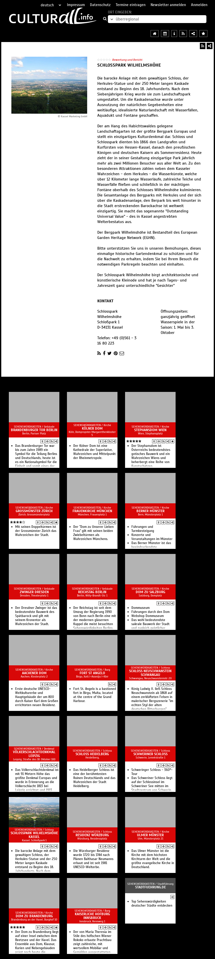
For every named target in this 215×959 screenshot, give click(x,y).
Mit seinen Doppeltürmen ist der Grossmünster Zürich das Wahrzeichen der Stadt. (35, 531)
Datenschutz (100, 5)
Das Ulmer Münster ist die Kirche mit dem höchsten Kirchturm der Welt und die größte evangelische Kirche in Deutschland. (152, 859)
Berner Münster (150, 511)
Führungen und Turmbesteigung (142, 529)
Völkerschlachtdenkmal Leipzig (34, 754)
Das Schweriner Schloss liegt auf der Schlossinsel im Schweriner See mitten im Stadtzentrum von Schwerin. (152, 784)
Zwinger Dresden (34, 592)
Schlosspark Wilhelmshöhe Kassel (34, 835)
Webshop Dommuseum (147, 616)
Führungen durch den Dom (150, 612)
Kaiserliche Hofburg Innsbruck (92, 916)
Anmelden (199, 5)
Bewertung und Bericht (127, 60)
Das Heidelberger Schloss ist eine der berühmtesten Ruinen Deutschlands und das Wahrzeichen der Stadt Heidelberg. (94, 778)
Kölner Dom (92, 428)
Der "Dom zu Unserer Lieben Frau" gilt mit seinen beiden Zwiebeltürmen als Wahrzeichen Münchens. (93, 533)
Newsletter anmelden (168, 5)
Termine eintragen (131, 5)
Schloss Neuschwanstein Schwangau (150, 673)
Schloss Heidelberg (92, 754)
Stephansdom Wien (150, 430)
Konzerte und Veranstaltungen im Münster (152, 537)
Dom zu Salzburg (150, 592)
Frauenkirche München (92, 511)
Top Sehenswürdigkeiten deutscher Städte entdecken (151, 904)
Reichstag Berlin (92, 592)
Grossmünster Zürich (34, 511)
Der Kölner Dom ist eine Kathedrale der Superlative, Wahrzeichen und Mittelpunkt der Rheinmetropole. (94, 452)
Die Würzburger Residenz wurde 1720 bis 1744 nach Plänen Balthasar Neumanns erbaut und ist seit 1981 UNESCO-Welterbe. (93, 859)
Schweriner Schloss (150, 754)
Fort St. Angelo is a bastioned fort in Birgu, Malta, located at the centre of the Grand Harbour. (94, 695)
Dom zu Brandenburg (34, 916)
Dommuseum (140, 608)
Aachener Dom (34, 673)
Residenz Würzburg (92, 835)
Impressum (76, 5)
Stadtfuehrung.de (150, 887)
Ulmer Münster (150, 835)
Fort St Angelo (92, 673)
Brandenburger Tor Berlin (34, 430)
